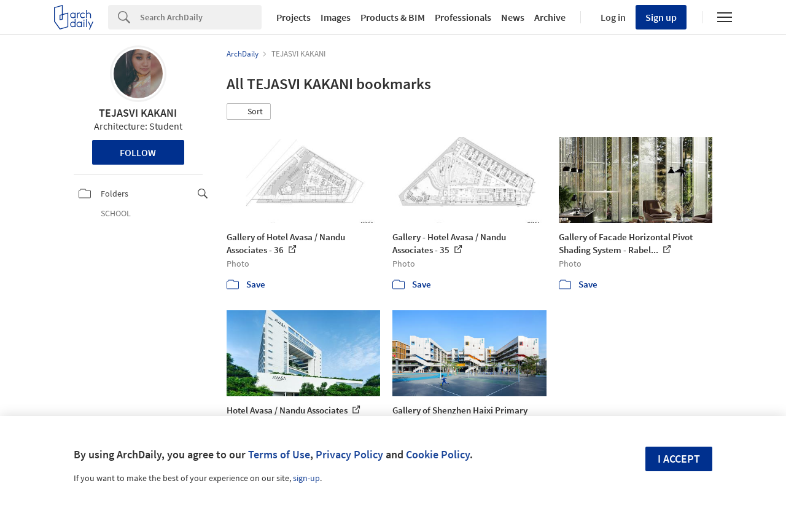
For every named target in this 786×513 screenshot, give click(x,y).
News (512, 17)
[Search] (201, 17)
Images (336, 17)
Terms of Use (279, 454)
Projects (293, 17)
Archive (550, 17)
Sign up (661, 17)
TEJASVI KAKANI (138, 113)
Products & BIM (392, 17)
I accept (679, 459)
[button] (249, 111)
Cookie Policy (438, 454)
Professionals (463, 17)
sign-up (306, 478)
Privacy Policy (349, 454)
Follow (138, 152)
